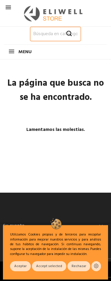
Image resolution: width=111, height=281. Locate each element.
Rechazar (79, 266)
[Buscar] (55, 34)
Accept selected (49, 266)
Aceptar (20, 266)
